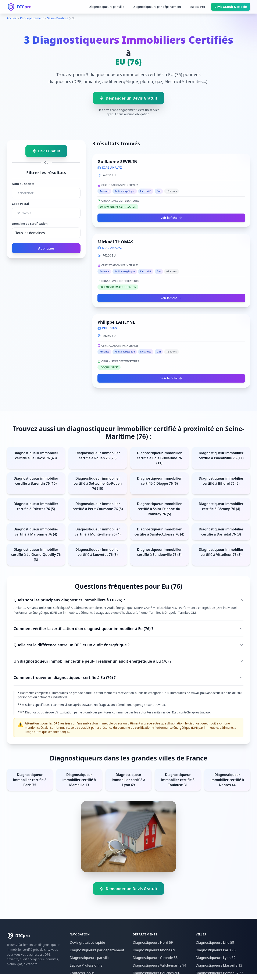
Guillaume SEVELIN (117, 161)
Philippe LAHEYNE (116, 322)
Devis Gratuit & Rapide (230, 7)
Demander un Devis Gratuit (128, 98)
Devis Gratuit (46, 151)
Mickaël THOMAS (115, 242)
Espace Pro (197, 7)
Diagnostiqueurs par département (157, 7)
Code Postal (20, 204)
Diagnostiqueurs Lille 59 (215, 942)
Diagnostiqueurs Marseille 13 (219, 965)
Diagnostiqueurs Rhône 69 (154, 950)
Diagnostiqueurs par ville (106, 7)
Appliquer (46, 248)
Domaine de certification (29, 224)
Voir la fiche (171, 218)
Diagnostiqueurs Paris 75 (216, 950)
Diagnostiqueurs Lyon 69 (215, 957)
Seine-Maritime (57, 18)
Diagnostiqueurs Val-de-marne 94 (159, 965)
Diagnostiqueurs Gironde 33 (155, 957)
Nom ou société (23, 184)
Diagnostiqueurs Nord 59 (153, 942)
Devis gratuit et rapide (87, 942)
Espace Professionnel (86, 965)
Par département (32, 18)
